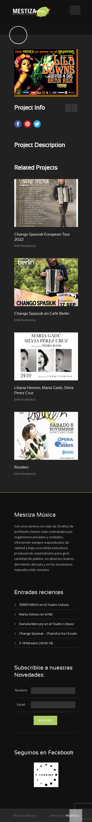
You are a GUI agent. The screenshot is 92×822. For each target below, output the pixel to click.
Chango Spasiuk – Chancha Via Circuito (48, 633)
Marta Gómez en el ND (36, 614)
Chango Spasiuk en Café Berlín (41, 313)
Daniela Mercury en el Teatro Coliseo (46, 624)
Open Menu (75, 10)
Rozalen (21, 467)
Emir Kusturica (24, 245)
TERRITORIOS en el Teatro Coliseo (44, 604)
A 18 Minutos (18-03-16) (36, 643)
